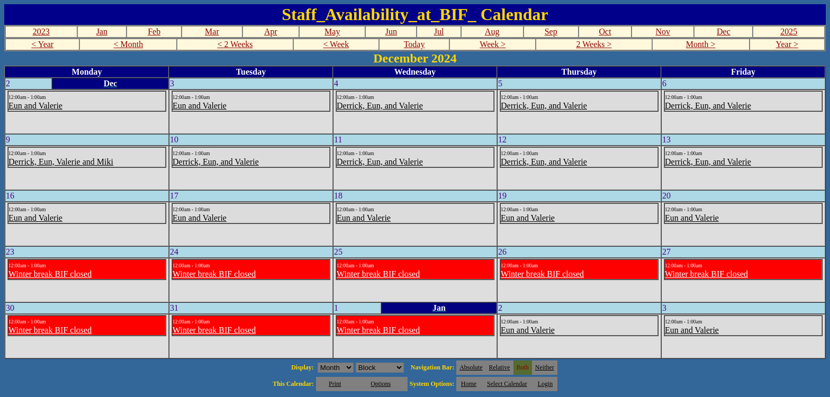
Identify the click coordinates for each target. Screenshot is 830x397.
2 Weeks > (594, 44)
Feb (154, 31)
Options (381, 383)
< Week (336, 44)
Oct (605, 31)
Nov (663, 31)
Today (414, 44)
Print (335, 383)
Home (468, 383)
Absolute (470, 367)
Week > (493, 44)
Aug (492, 31)
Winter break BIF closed (50, 273)
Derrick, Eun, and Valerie (380, 105)
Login (545, 383)
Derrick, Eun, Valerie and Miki (60, 161)
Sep (551, 31)
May (332, 31)
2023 (41, 31)
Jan (101, 31)
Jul (439, 31)
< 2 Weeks (235, 44)
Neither (544, 367)
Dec (723, 31)
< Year (42, 44)
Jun (391, 31)
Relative (499, 367)
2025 (788, 31)
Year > (787, 44)
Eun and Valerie (35, 105)
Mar (212, 31)
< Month (128, 44)
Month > (701, 44)
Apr (270, 31)
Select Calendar (507, 383)
